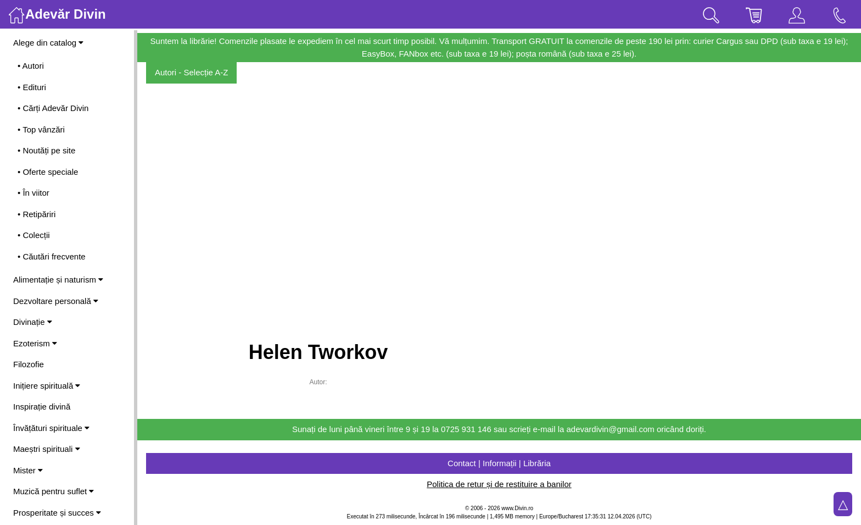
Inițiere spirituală (46, 385)
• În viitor (33, 192)
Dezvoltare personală (55, 301)
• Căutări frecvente (52, 256)
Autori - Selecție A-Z (191, 72)
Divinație (32, 322)
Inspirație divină (41, 406)
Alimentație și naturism (58, 279)
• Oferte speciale (48, 171)
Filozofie (28, 364)
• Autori (31, 65)
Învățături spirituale (51, 428)
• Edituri (32, 87)
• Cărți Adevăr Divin (53, 108)
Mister (28, 470)
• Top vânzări (41, 129)
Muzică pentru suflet (53, 491)
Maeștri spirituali (46, 449)
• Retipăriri (36, 214)
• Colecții (34, 235)
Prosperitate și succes (57, 512)
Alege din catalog (48, 42)
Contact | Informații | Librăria (499, 463)
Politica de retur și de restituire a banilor (499, 484)
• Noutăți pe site (46, 150)
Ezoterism (35, 343)
